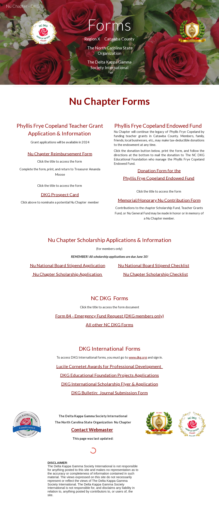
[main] (109, 42)
